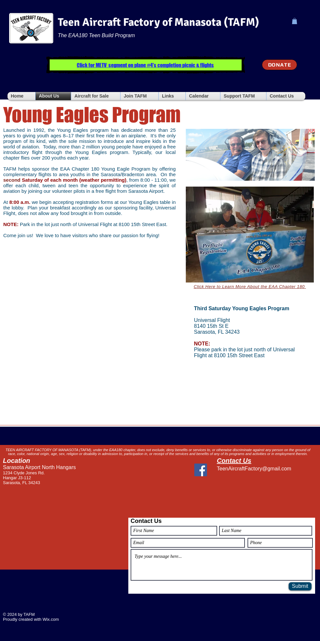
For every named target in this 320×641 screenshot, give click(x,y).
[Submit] (300, 586)
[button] (294, 21)
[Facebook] (200, 470)
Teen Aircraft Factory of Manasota (139, 22)
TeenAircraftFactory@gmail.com (254, 468)
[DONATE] (279, 64)
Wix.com (50, 619)
